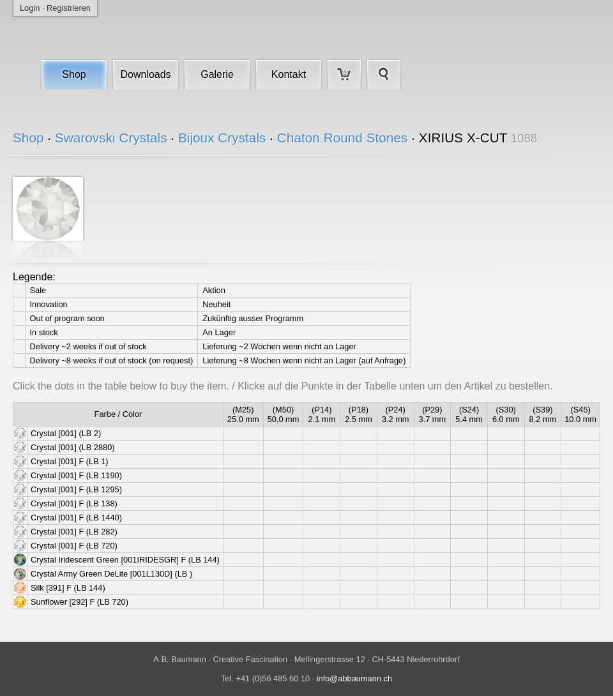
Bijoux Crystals (222, 137)
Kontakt (288, 74)
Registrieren (69, 8)
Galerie (217, 74)
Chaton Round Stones (342, 137)
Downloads (145, 74)
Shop (74, 74)
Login (30, 8)
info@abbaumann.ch (354, 678)
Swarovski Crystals (111, 137)
